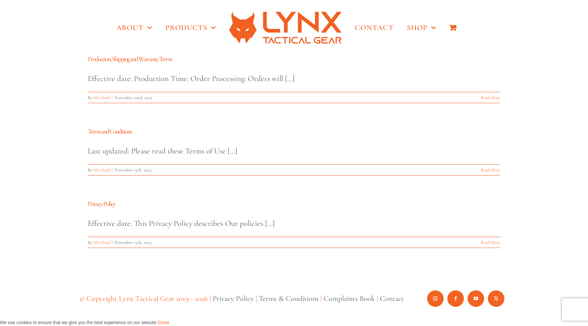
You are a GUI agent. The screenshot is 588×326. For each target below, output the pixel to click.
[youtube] (476, 298)
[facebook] (455, 298)
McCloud (101, 97)
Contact (392, 298)
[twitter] (496, 298)
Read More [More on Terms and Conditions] (490, 170)
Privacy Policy (101, 204)
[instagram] (435, 298)
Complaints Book (349, 298)
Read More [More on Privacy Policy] (490, 242)
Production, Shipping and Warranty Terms (130, 59)
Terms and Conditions (110, 131)
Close (164, 322)
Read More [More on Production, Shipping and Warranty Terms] (490, 97)
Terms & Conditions (289, 298)
